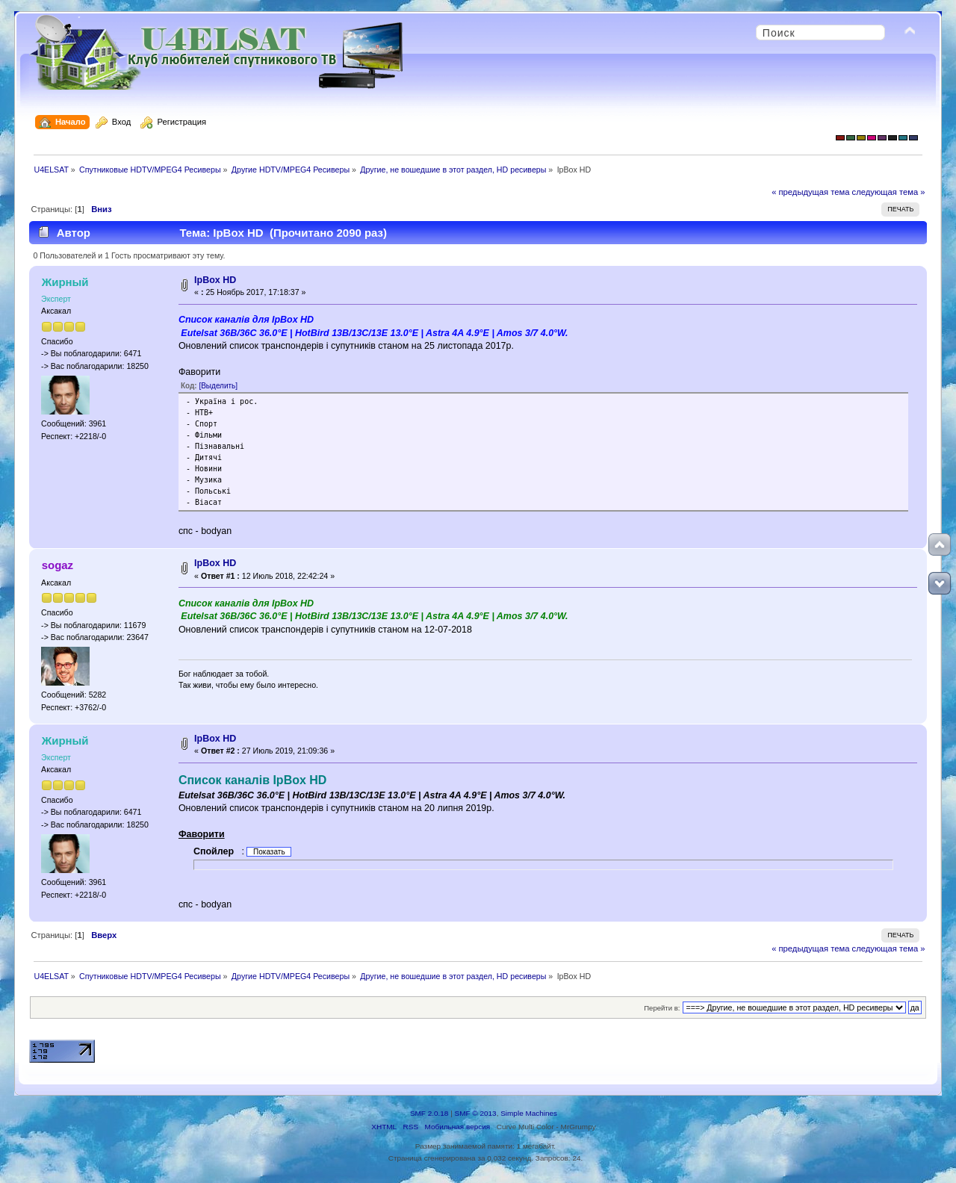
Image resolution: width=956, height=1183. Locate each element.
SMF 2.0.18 (429, 1113)
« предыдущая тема (810, 191)
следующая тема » (888, 191)
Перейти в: (662, 1008)
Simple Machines (528, 1113)
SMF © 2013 (476, 1113)
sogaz (57, 565)
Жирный (65, 282)
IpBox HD (215, 280)
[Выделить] (218, 386)
